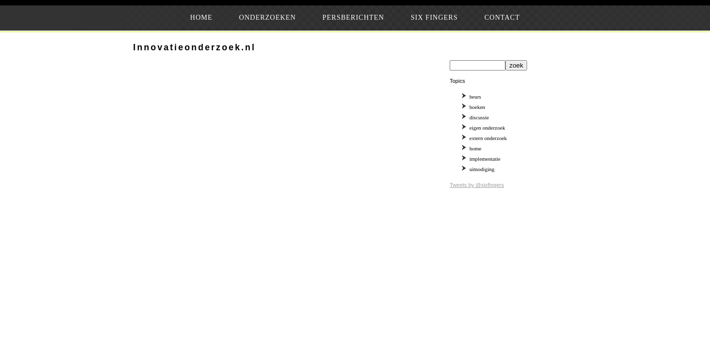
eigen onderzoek (487, 128)
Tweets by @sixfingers (477, 185)
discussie (479, 117)
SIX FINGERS (434, 17)
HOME (201, 17)
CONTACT (502, 17)
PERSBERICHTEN (353, 17)
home (475, 148)
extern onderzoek (488, 138)
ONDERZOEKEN (267, 17)
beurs (475, 97)
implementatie (484, 159)
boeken (477, 107)
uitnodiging (482, 169)
